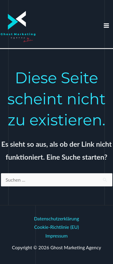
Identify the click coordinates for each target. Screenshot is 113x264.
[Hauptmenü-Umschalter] (106, 25)
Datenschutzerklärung (56, 218)
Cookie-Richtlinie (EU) (56, 227)
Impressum (57, 235)
